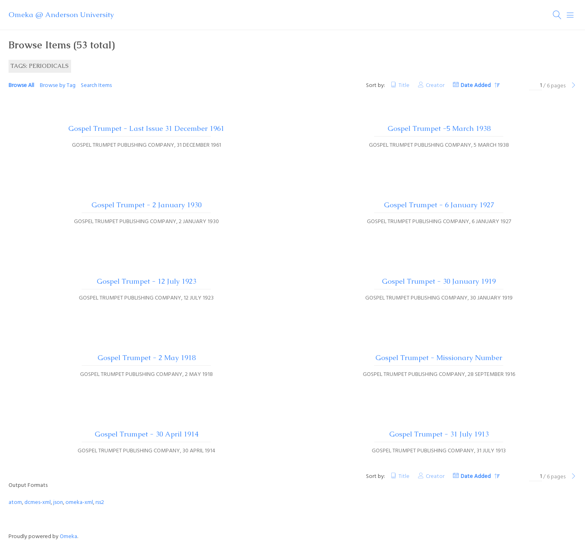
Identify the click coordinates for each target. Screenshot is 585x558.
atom (15, 502)
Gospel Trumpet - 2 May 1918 (146, 357)
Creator (435, 85)
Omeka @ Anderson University (61, 14)
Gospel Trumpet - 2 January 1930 (146, 204)
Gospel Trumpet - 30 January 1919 (439, 281)
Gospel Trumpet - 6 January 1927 (439, 204)
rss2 (99, 502)
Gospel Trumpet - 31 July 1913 (439, 434)
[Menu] (570, 15)
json (58, 502)
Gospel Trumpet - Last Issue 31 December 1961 (146, 128)
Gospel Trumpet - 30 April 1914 (146, 434)
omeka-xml (79, 502)
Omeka (68, 536)
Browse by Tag (58, 85)
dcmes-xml (37, 502)
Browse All (21, 85)
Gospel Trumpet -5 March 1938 (439, 128)
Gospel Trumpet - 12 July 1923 (146, 281)
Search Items (96, 85)
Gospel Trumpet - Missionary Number (438, 357)
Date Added (476, 85)
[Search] (557, 15)
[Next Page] (573, 86)
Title (404, 85)
